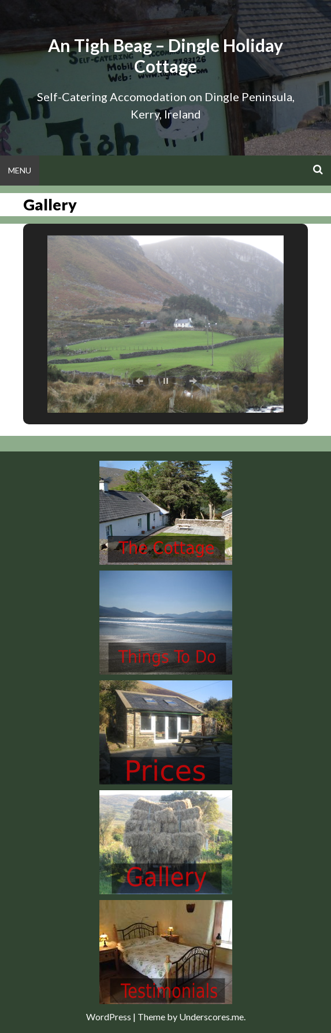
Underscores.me (211, 1016)
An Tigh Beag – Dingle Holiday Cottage (165, 55)
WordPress (108, 1016)
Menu (19, 170)
